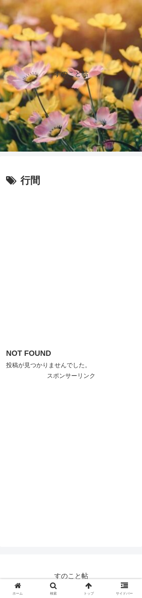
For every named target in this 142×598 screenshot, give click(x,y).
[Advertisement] (71, 264)
